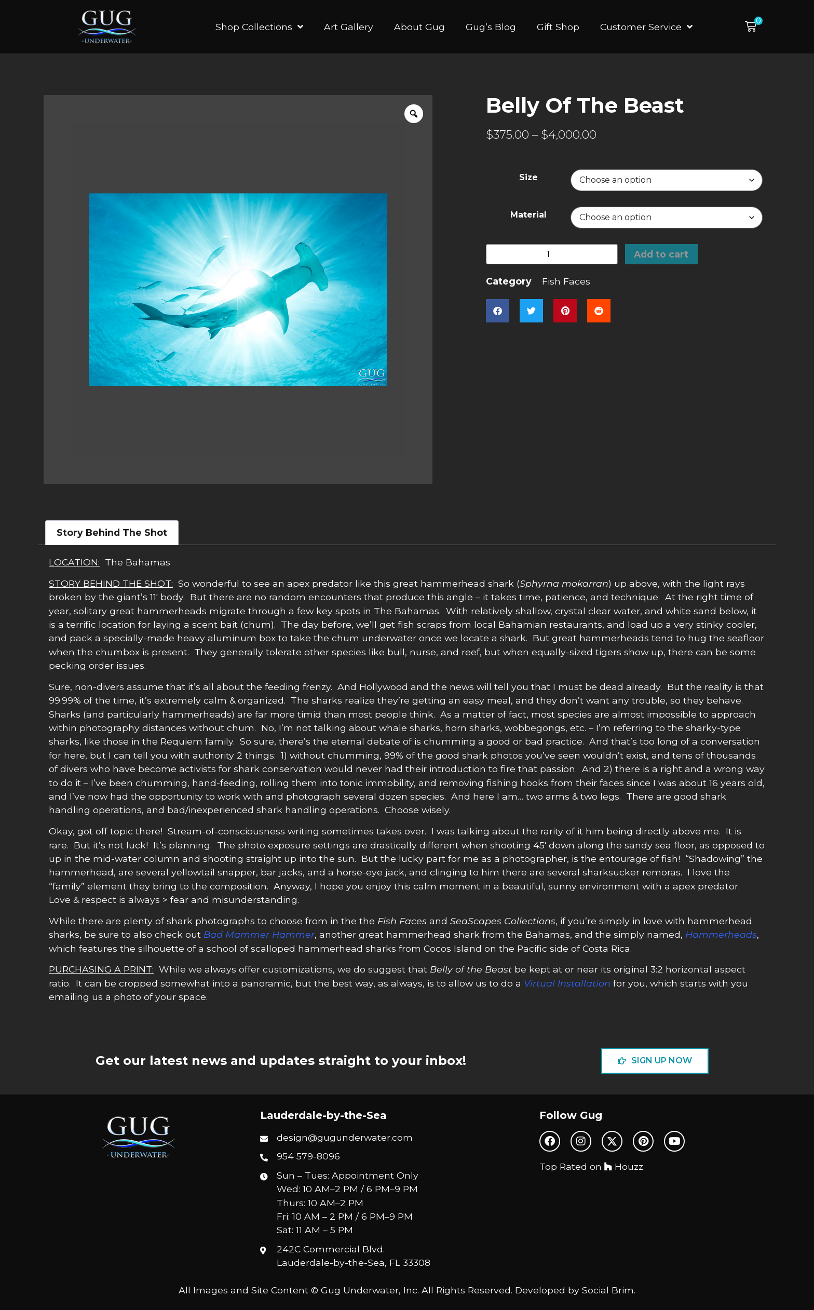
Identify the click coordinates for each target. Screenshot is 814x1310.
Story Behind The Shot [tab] (112, 532)
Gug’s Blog (491, 26)
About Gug (419, 26)
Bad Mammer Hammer (259, 934)
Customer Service (646, 27)
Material (528, 215)
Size (528, 177)
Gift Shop (558, 26)
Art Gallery (348, 26)
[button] (754, 26)
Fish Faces (566, 281)
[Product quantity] (552, 254)
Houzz (623, 1166)
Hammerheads (721, 934)
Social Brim (608, 1290)
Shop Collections (259, 27)
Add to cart (661, 254)
